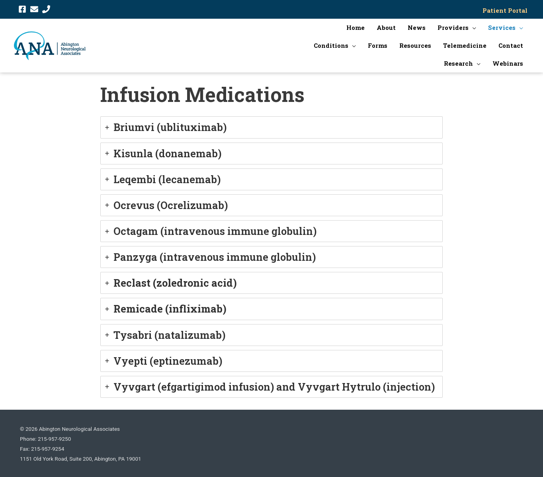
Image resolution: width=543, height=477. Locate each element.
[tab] (271, 126)
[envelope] (34, 8)
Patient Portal (506, 10)
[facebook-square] (22, 8)
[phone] (46, 8)
